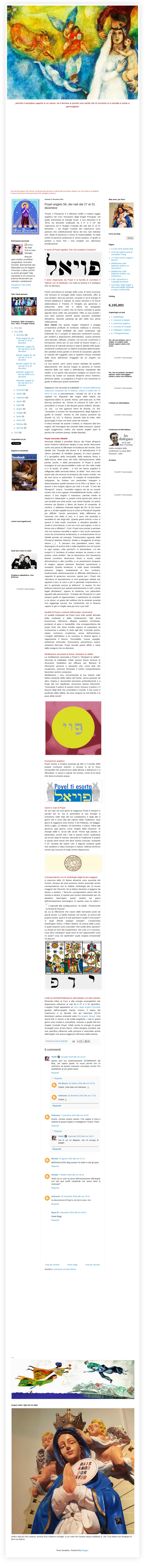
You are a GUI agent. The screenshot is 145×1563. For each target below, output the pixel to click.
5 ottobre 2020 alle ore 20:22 (71, 1175)
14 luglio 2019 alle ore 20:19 (73, 1057)
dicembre (20, 335)
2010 (16, 432)
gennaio (20, 428)
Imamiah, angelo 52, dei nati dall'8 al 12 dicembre (25, 374)
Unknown (62, 1095)
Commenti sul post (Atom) (64, 1269)
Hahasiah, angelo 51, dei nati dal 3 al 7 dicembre (25, 382)
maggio (19, 413)
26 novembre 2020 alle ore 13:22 (75, 1196)
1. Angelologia (117, 317)
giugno (19, 409)
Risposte (58, 1078)
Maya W (55, 1212)
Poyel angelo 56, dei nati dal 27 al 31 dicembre (25, 340)
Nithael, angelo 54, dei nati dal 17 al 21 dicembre (25, 357)
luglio (19, 405)
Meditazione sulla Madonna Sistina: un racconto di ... (120, 265)
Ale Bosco (63, 1083)
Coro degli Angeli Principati (87, 1007)
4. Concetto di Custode (121, 327)
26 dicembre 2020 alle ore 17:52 (82, 1095)
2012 (16, 328)
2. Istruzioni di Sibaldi (120, 320)
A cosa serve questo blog (122, 249)
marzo (19, 420)
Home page (72, 1265)
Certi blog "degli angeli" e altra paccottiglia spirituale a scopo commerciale (122, 287)
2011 (16, 332)
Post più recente (52, 1265)
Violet (54, 1057)
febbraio (20, 424)
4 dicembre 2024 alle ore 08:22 (72, 1212)
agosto (19, 401)
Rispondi (55, 1073)
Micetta (54, 1159)
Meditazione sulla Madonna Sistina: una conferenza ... (120, 273)
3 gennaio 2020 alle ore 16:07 (81, 1136)
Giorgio (54, 1175)
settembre (21, 397)
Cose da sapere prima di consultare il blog (122, 253)
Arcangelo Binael (86, 1016)
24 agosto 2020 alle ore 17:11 (72, 1159)
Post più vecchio (92, 1265)
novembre (21, 390)
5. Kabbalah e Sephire (121, 330)
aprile (19, 416)
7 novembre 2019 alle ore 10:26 (75, 1115)
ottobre (19, 394)
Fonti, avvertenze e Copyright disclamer (120, 280)
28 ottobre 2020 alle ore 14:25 (82, 1083)
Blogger (85, 1550)
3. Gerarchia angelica (120, 323)
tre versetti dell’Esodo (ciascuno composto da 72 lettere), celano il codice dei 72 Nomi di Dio (72, 390)
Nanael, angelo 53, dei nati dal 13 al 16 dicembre (26, 365)
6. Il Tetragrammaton (120, 333)
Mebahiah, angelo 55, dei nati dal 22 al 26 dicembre (25, 349)
